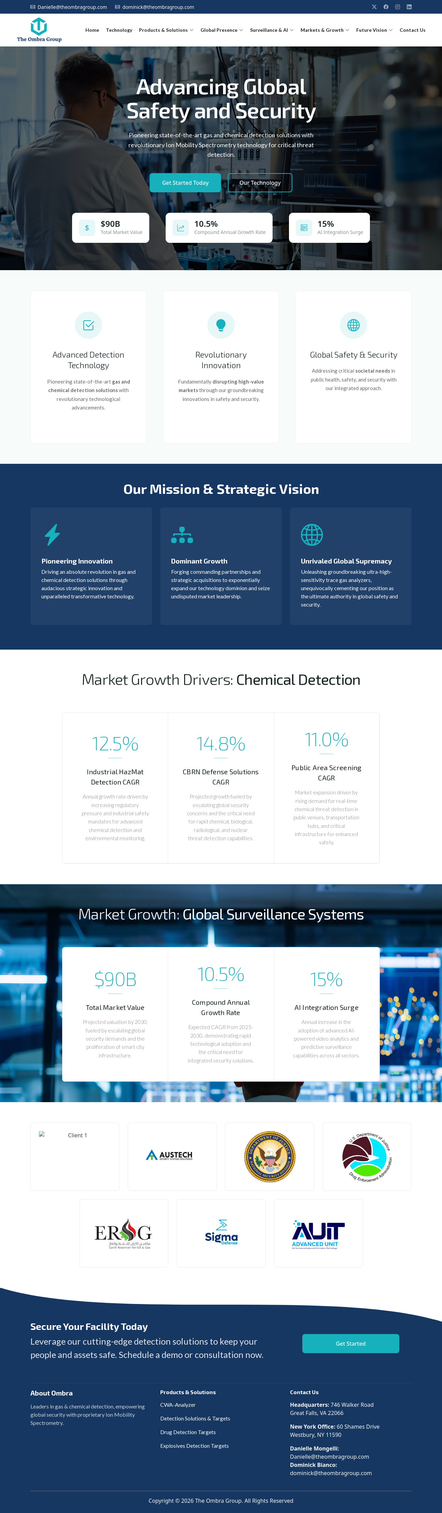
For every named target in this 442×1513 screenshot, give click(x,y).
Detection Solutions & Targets (195, 1418)
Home (92, 30)
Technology (119, 30)
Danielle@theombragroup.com (72, 7)
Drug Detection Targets (188, 1432)
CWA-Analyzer (178, 1404)
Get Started (350, 1343)
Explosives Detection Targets (194, 1445)
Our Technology (260, 182)
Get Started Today (185, 182)
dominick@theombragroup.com (158, 7)
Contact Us (413, 30)
